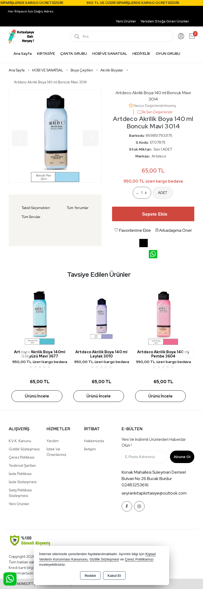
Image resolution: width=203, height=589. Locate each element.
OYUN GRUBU (168, 53)
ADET (162, 193)
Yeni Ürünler (19, 503)
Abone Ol (182, 456)
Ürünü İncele (37, 396)
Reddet (90, 576)
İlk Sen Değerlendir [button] (155, 112)
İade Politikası (20, 473)
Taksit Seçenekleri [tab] (36, 208)
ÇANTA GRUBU (73, 53)
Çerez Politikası (21, 457)
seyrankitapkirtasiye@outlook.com (154, 493)
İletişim (90, 449)
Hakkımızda (94, 440)
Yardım (53, 440)
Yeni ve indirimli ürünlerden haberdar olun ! (154, 442)
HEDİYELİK (141, 53)
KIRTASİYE (46, 53)
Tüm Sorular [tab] (31, 217)
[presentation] (25, 353)
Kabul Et (114, 576)
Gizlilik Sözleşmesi (24, 449)
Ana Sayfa (22, 53)
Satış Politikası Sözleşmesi (20, 493)
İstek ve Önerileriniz (56, 452)
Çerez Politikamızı (139, 559)
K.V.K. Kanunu (20, 440)
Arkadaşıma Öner (173, 230)
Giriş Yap (181, 36)
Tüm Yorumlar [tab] (78, 208)
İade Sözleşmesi (22, 481)
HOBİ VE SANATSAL (109, 53)
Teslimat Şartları (22, 465)
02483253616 (135, 485)
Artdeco (159, 156)
